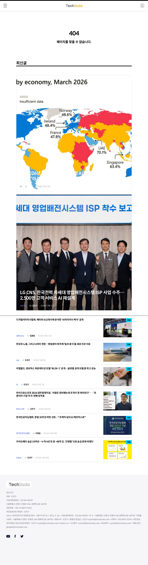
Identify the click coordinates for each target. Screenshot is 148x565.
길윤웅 (32, 336)
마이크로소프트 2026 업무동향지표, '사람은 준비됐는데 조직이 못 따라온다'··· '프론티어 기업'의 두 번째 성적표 (56, 394)
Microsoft (20, 409)
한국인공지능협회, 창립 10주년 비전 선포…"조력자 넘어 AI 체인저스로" (51, 417)
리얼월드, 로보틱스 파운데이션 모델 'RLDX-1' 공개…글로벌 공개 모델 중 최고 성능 (56, 368)
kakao (19, 457)
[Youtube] (8, 536)
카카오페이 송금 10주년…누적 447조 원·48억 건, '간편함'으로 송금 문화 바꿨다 (54, 441)
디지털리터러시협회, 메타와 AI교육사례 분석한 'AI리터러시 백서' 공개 (50, 319)
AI (21, 186)
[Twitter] (22, 536)
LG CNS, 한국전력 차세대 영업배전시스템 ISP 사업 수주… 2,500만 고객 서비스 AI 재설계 (72, 295)
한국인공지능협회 (23, 433)
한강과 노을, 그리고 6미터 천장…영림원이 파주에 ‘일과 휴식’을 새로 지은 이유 (53, 344)
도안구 (30, 186)
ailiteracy (20, 336)
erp (17, 360)
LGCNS (23, 305)
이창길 (37, 433)
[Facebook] (15, 536)
